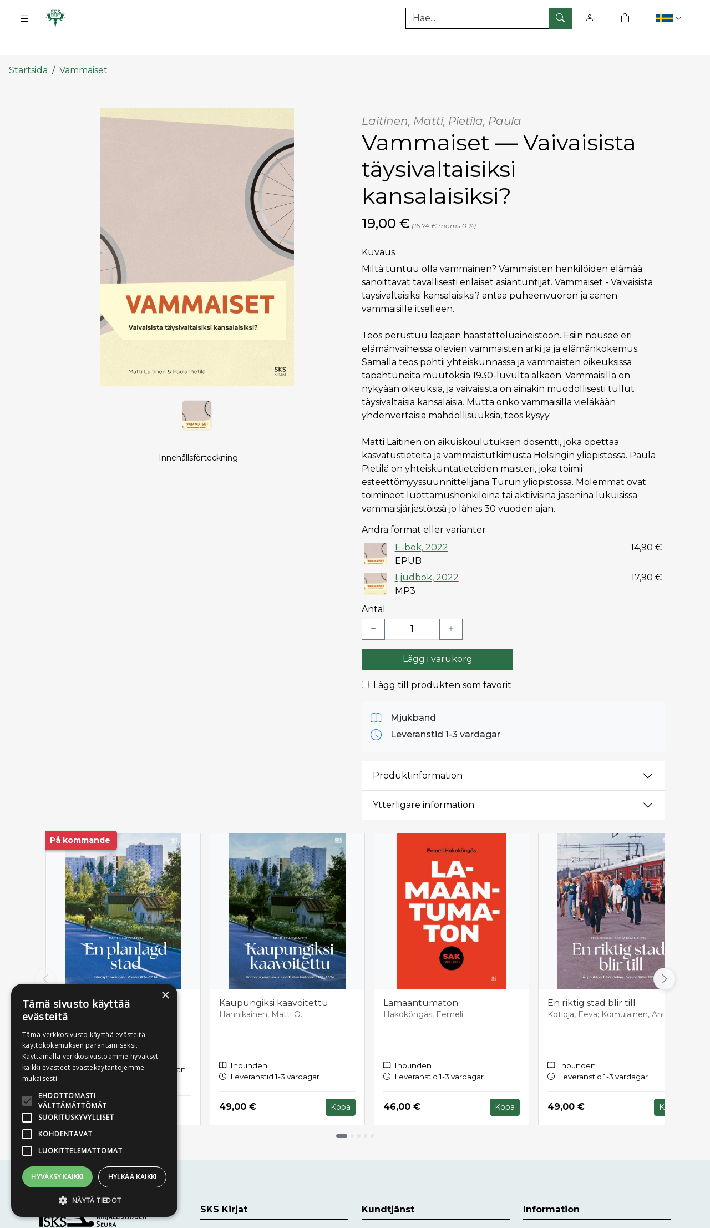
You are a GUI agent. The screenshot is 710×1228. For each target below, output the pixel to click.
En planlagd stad (92, 978)
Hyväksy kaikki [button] (57, 1176)
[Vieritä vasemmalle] (45, 954)
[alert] (94, 1100)
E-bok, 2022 (421, 522)
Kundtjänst (387, 1210)
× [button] (165, 996)
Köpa (341, 1082)
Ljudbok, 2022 (427, 552)
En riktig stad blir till (591, 978)
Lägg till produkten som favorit (442, 660)
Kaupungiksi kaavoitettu (273, 978)
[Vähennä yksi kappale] (373, 604)
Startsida (28, 46)
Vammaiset (83, 46)
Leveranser (547, 1210)
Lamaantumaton (420, 978)
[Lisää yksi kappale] (451, 604)
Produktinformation (418, 751)
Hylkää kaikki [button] (132, 1176)
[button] (670, 18)
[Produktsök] (488, 18)
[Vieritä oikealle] (664, 954)
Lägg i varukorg (438, 634)
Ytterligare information (423, 780)
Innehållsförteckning (198, 447)
